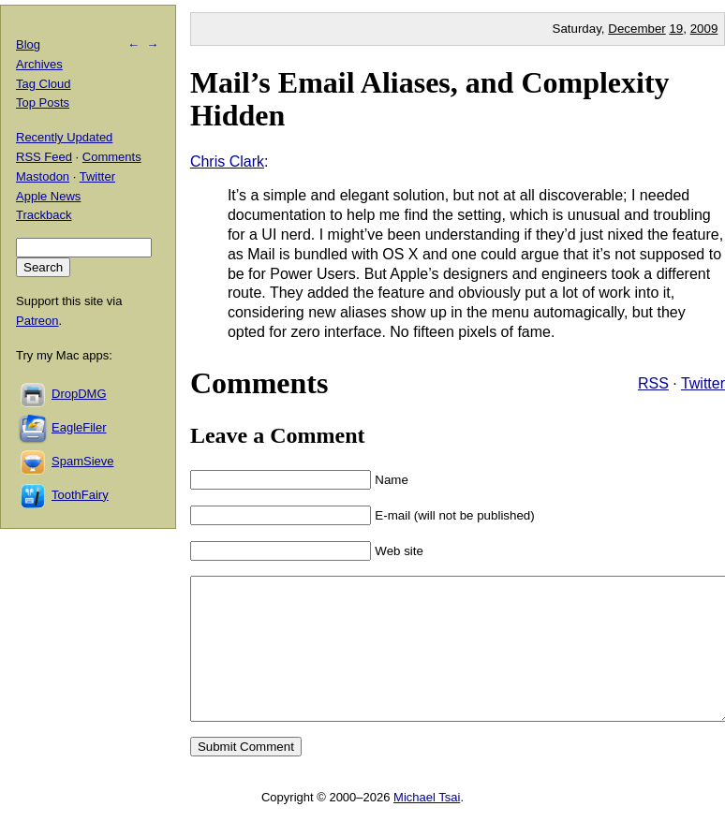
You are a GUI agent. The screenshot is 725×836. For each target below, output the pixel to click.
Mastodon (42, 176)
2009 (704, 29)
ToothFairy (80, 495)
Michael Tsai (426, 825)
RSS (653, 383)
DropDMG (79, 394)
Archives (39, 64)
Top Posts (42, 102)
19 (676, 29)
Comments (111, 157)
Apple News (48, 196)
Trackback (43, 215)
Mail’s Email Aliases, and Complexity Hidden (430, 99)
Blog (28, 44)
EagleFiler (79, 427)
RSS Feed (44, 157)
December (636, 29)
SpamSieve (82, 461)
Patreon (37, 321)
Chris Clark (227, 161)
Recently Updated (64, 137)
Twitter (703, 383)
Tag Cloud (43, 84)
